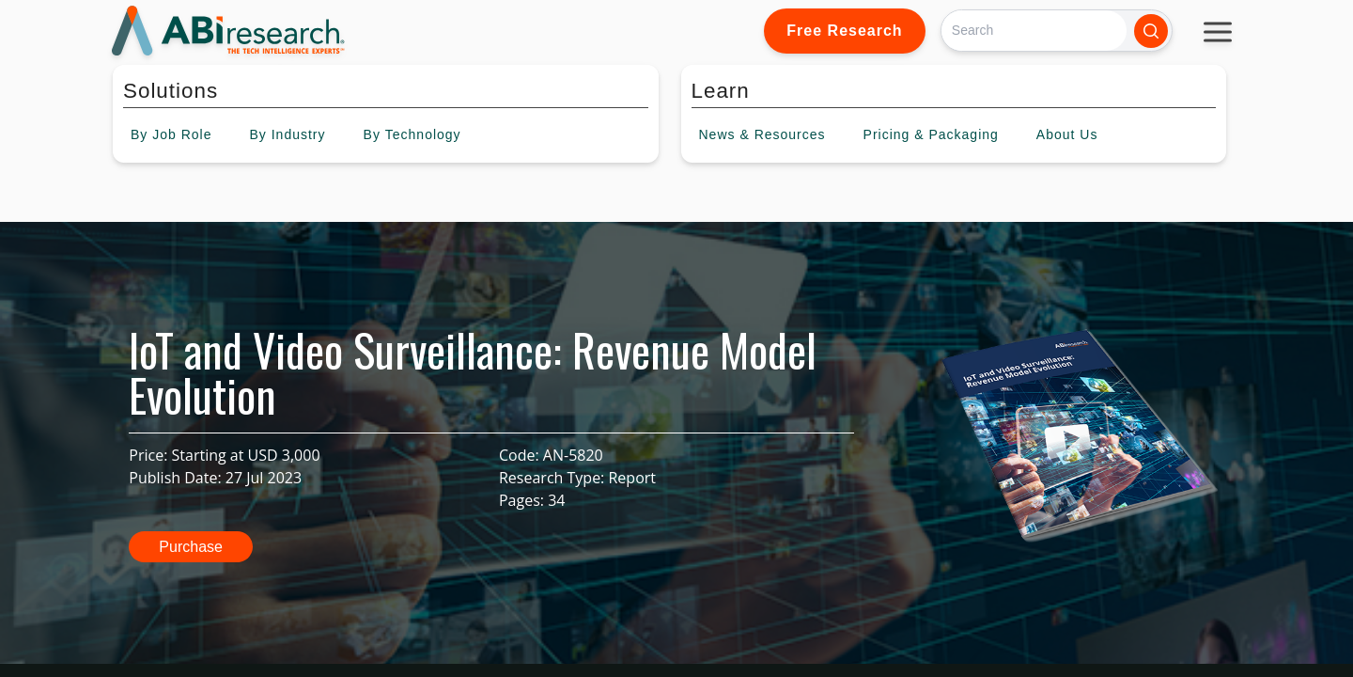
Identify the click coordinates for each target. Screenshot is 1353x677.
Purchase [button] (191, 547)
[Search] (1034, 30)
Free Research (844, 31)
